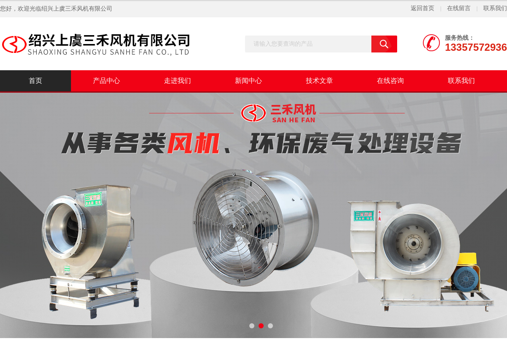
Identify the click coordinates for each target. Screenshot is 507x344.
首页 (35, 80)
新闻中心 (248, 80)
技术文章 (319, 80)
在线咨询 (390, 80)
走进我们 (177, 80)
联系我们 (495, 8)
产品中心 (106, 80)
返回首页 (422, 8)
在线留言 (459, 8)
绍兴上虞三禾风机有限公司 (76, 9)
